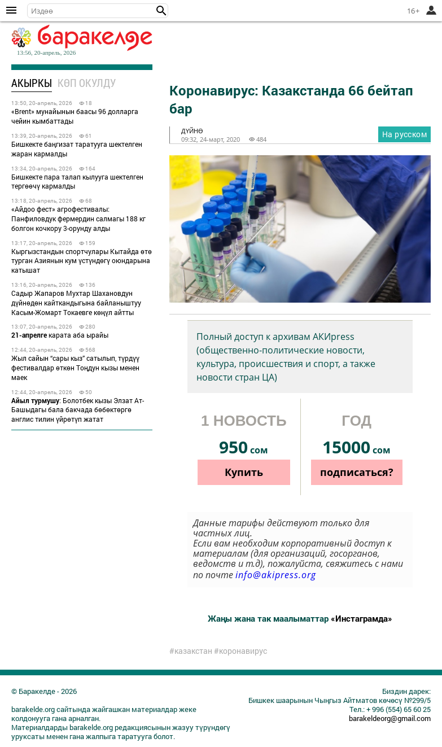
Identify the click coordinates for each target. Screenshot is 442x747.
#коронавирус (240, 651)
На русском (404, 134)
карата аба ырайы (59, 334)
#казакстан (190, 651)
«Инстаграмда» (361, 618)
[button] (161, 11)
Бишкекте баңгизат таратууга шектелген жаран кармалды (76, 148)
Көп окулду (87, 83)
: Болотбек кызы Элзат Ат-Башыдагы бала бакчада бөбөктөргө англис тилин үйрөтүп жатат (77, 410)
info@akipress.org (275, 575)
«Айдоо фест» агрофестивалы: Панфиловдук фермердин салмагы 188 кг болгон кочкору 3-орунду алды (78, 218)
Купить (244, 472)
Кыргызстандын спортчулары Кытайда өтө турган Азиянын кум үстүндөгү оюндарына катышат (81, 261)
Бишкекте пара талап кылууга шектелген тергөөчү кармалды (77, 181)
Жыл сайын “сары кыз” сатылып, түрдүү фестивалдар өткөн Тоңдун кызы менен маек (75, 367)
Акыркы (31, 83)
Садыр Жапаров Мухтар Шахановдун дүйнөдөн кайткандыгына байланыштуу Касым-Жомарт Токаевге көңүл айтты (76, 303)
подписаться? (356, 472)
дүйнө (192, 130)
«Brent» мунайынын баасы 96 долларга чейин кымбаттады (74, 116)
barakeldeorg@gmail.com (390, 718)
